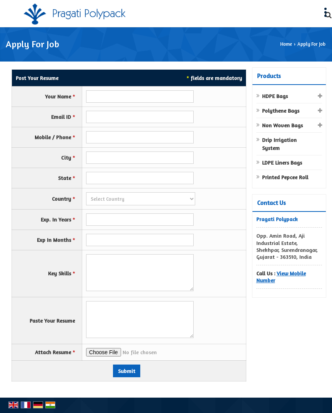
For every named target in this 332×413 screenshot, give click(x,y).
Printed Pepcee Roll (285, 177)
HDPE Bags (275, 96)
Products (269, 76)
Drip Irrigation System (279, 144)
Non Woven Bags (282, 125)
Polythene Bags (280, 110)
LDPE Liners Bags (282, 162)
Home (286, 44)
